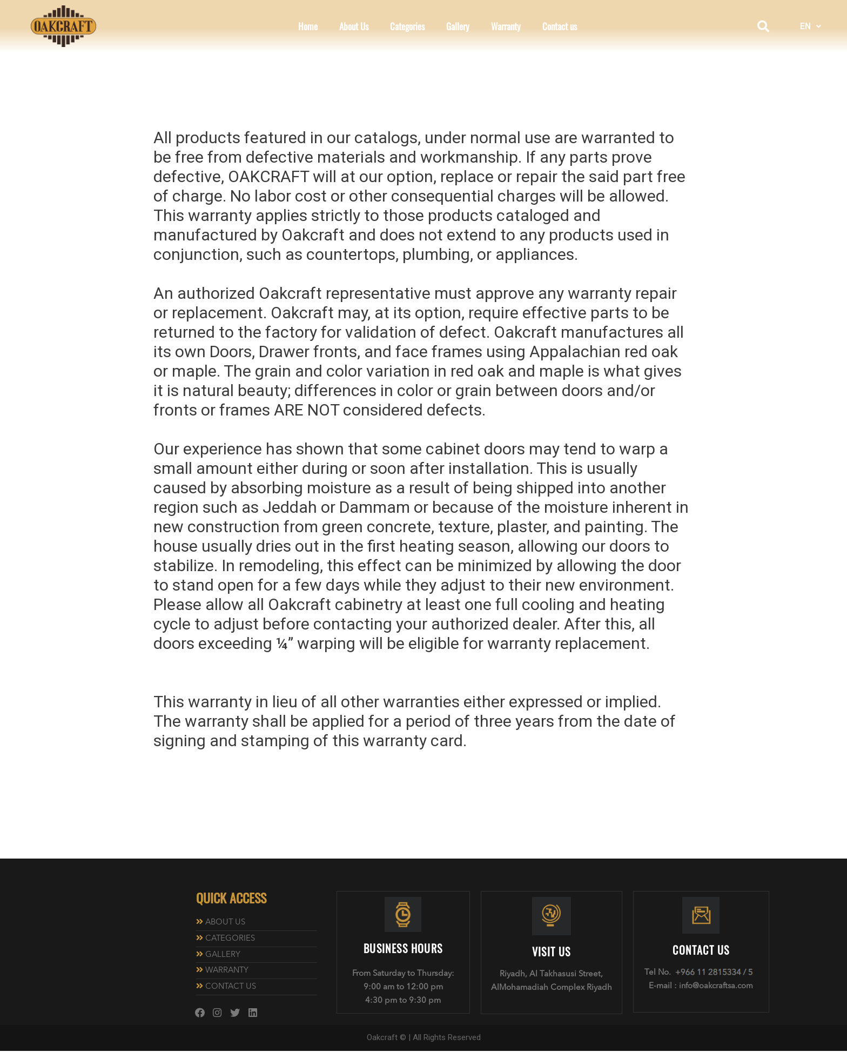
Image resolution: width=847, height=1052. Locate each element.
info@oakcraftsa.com (716, 986)
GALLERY (223, 955)
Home (308, 26)
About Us (353, 26)
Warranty (506, 26)
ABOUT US (226, 923)
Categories (407, 26)
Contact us (559, 26)
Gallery (457, 26)
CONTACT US (231, 987)
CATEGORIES (230, 939)
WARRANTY (228, 971)
